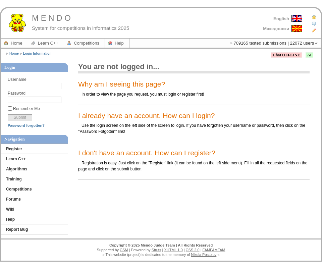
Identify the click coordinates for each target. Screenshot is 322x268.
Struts (156, 250)
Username (17, 79)
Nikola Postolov (203, 255)
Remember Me (26, 108)
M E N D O (51, 17)
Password (16, 93)
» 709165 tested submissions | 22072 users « (274, 43)
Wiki (10, 209)
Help (119, 43)
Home (16, 43)
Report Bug (17, 229)
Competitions (86, 43)
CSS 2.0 (193, 250)
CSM (124, 250)
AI (309, 55)
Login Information (37, 53)
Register (14, 149)
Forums (13, 199)
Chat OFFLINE (286, 55)
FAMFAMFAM (214, 250)
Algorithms (16, 169)
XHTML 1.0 (173, 250)
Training (14, 179)
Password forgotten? (26, 125)
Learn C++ (48, 43)
